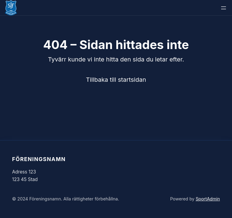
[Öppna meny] (223, 8)
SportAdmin (208, 198)
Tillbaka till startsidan (116, 79)
